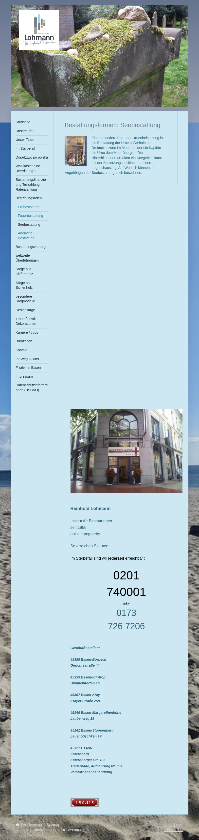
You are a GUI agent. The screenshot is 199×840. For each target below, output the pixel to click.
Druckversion (30, 824)
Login (178, 824)
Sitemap (53, 824)
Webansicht (173, 830)
